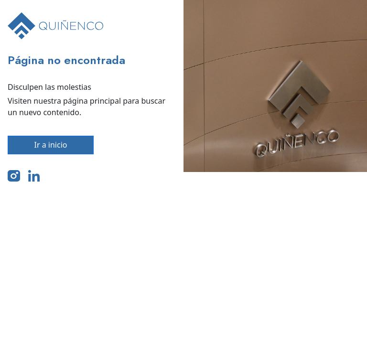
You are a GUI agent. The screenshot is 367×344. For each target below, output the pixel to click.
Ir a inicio (50, 145)
